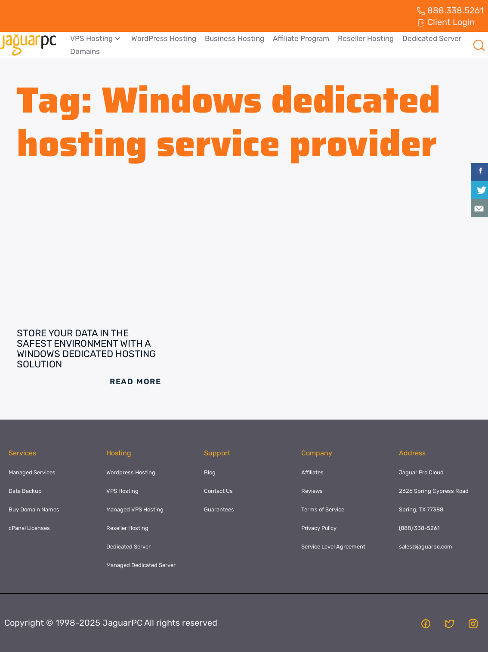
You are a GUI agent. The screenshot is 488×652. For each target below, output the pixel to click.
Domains (85, 51)
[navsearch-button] (479, 44)
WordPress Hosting (163, 38)
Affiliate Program (301, 38)
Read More (135, 381)
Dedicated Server (431, 38)
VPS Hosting (95, 38)
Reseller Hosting (366, 38)
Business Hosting (234, 38)
